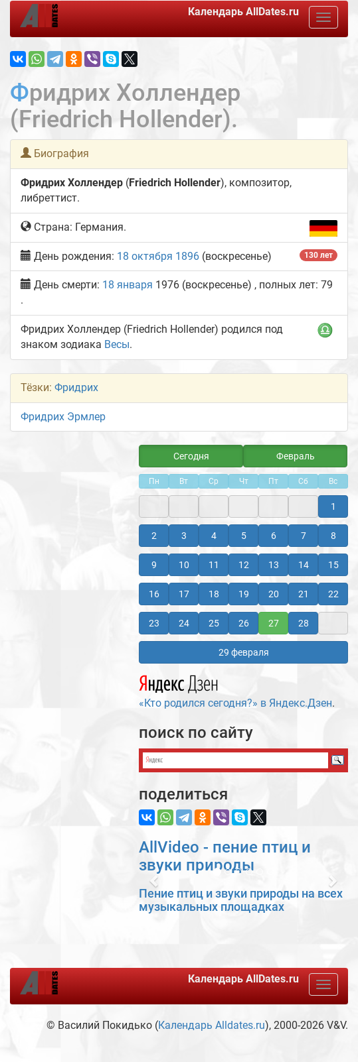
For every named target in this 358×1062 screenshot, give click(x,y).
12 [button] (243, 565)
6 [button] (273, 535)
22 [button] (333, 594)
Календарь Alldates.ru (211, 1025)
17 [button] (184, 594)
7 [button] (303, 535)
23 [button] (154, 623)
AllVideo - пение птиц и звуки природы (225, 856)
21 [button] (303, 594)
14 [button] (303, 565)
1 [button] (333, 506)
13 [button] (273, 565)
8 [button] (333, 535)
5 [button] (243, 535)
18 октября (145, 256)
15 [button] (333, 565)
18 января (127, 284)
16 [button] (154, 594)
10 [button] (184, 565)
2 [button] (154, 535)
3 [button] (184, 535)
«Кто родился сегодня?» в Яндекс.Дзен (235, 689)
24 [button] (184, 623)
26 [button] (243, 623)
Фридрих (76, 387)
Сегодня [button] (191, 456)
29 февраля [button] (244, 652)
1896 (187, 256)
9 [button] (154, 565)
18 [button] (214, 594)
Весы (117, 344)
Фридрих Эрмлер (63, 416)
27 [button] (273, 623)
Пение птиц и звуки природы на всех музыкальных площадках (241, 900)
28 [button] (303, 623)
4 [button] (214, 535)
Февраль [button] (295, 456)
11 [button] (214, 565)
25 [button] (214, 623)
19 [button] (243, 594)
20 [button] (273, 594)
